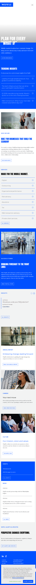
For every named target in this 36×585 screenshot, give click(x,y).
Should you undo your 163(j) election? (16, 302)
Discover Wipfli (6, 160)
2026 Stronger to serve (9, 472)
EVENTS (5, 464)
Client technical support (18, 563)
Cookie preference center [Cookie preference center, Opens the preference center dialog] (15, 581)
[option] (18, 303)
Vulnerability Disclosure (18, 560)
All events (7, 477)
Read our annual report (10, 364)
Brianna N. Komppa (8, 304)
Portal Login (4, 561)
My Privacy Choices (17, 561)
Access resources (7, 58)
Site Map (3, 563)
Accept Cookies (28, 581)
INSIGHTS (4, 293)
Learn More (6, 306)
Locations (4, 560)
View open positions (9, 408)
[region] (18, 574)
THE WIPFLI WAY (8, 453)
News (4, 483)
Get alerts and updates (9, 545)
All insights (5, 317)
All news (6, 519)
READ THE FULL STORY (7, 283)
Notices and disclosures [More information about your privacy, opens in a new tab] (18, 577)
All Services (5, 223)
